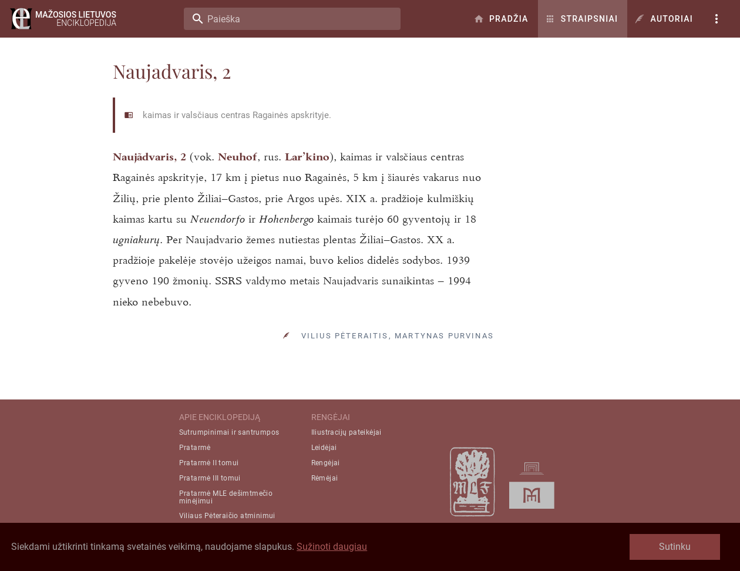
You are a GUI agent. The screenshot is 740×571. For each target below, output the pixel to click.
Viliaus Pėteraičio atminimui (227, 516)
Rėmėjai (324, 478)
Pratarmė (195, 448)
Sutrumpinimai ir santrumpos (229, 432)
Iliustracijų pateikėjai (346, 432)
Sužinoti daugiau (332, 546)
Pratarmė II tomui (209, 463)
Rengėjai (325, 463)
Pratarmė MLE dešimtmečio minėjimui (226, 497)
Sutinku (675, 546)
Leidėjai (324, 448)
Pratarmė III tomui (210, 478)
